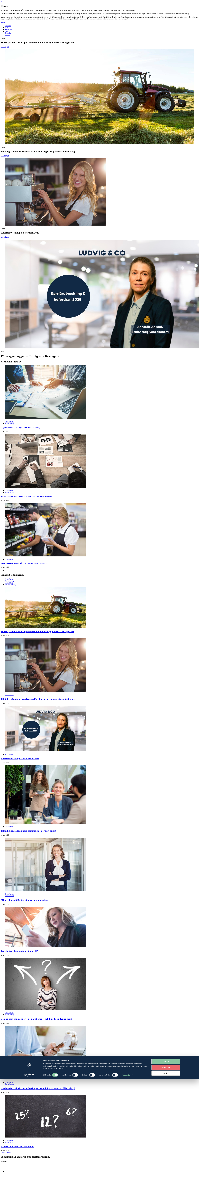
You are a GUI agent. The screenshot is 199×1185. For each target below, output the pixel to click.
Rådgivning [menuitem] (8, 29)
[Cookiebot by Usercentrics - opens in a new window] (29, 610)
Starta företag (9, 423)
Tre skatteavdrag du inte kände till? (19, 951)
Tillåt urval (166, 603)
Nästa (9, 1152)
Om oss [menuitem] (7, 35)
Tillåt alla (166, 597)
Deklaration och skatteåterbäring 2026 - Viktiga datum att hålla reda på (38, 1088)
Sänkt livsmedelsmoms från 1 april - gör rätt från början (24, 563)
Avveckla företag (10, 584)
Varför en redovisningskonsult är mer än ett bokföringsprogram (26, 496)
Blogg (3, 22)
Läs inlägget (5, 47)
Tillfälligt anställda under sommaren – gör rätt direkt (28, 830)
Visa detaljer (126, 611)
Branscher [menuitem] (8, 33)
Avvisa (166, 609)
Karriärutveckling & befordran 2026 (20, 758)
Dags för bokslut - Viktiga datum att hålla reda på (21, 427)
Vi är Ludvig (9, 583)
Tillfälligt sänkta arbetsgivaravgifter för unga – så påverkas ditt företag (38, 699)
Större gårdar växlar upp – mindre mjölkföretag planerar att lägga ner (37, 631)
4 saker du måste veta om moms (17, 1146)
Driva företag (9, 422)
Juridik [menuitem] (7, 31)
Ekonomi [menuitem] (8, 26)
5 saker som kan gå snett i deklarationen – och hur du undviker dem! (36, 1019)
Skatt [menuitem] (6, 27)
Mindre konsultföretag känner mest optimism (24, 900)
